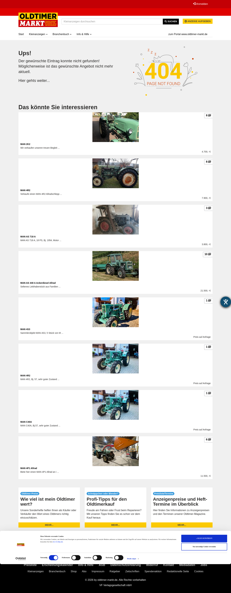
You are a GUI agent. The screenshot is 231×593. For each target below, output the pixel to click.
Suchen (171, 21)
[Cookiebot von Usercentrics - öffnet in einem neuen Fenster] (21, 587)
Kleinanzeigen (38, 34)
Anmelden (200, 3)
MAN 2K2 (25, 144)
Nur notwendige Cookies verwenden (204, 575)
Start (21, 34)
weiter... (43, 80)
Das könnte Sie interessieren (57, 107)
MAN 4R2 (25, 190)
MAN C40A (26, 422)
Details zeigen (131, 587)
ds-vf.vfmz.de (58, 571)
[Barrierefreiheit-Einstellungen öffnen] (225, 302)
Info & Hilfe (84, 34)
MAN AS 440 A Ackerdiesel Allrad (38, 283)
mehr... (49, 525)
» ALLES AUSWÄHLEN (204, 567)
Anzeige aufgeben (198, 21)
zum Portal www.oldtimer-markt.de (187, 34)
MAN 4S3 (25, 329)
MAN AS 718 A (28, 236)
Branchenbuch (62, 34)
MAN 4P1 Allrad (28, 468)
